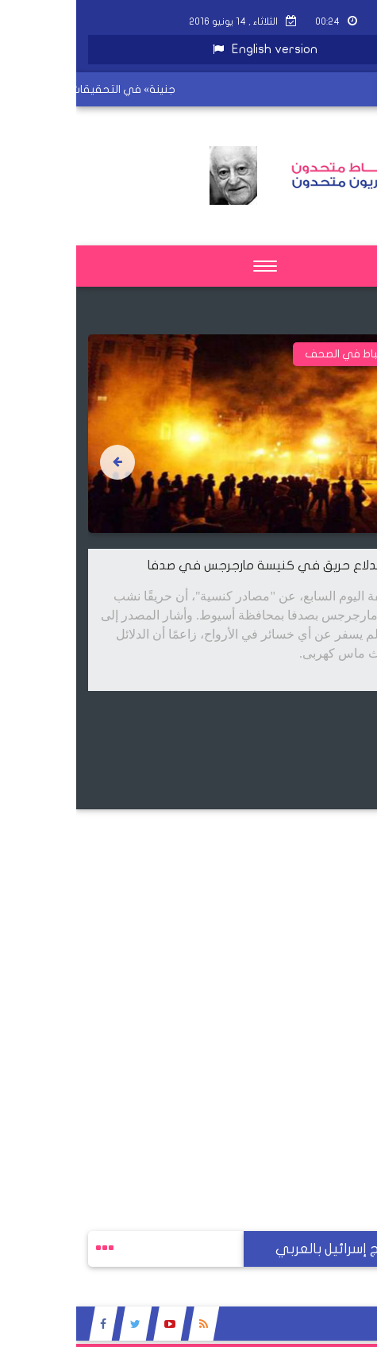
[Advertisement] (188, 998)
